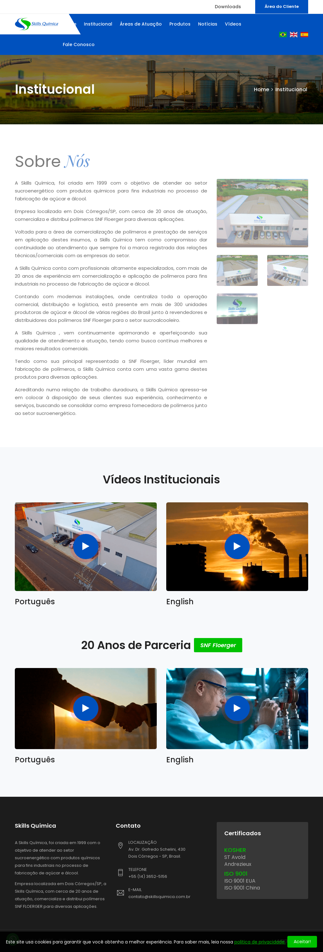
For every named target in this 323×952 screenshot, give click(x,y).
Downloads (228, 6)
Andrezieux (237, 864)
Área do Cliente (282, 6)
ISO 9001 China (242, 887)
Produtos (180, 24)
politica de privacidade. (259, 942)
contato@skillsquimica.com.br (159, 897)
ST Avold (234, 857)
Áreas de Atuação (141, 24)
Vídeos (233, 24)
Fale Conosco (79, 44)
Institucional (98, 24)
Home (261, 89)
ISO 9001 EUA (239, 880)
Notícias (207, 24)
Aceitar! (302, 941)
